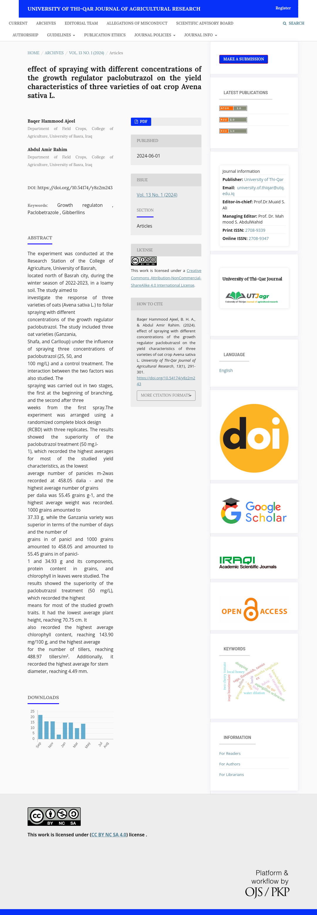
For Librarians (231, 774)
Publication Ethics (105, 35)
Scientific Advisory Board (204, 23)
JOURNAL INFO (199, 35)
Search (293, 23)
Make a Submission (243, 59)
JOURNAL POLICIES (153, 35)
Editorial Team (81, 23)
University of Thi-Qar (264, 179)
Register (283, 8)
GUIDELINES (59, 35)
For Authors (229, 764)
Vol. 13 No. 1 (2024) (86, 52)
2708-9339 (255, 230)
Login (303, 8)
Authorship (25, 35)
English (226, 370)
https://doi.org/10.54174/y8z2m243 (75, 187)
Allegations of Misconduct (137, 23)
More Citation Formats (165, 395)
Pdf (143, 121)
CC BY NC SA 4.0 (108, 835)
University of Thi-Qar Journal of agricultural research (114, 8)
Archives (46, 23)
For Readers (230, 753)
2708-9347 (259, 238)
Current (18, 23)
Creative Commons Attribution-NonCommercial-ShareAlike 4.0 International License (166, 278)
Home (33, 52)
